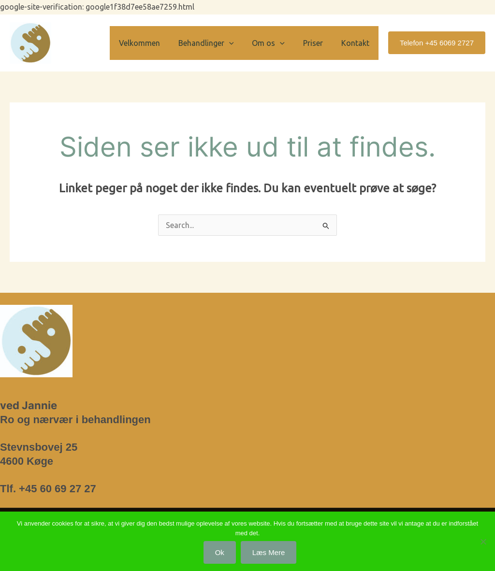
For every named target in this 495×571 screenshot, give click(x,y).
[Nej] (483, 541)
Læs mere (268, 552)
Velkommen (152, 43)
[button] (239, 43)
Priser (317, 43)
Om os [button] (275, 43)
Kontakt (357, 43)
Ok (219, 552)
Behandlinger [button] (216, 43)
